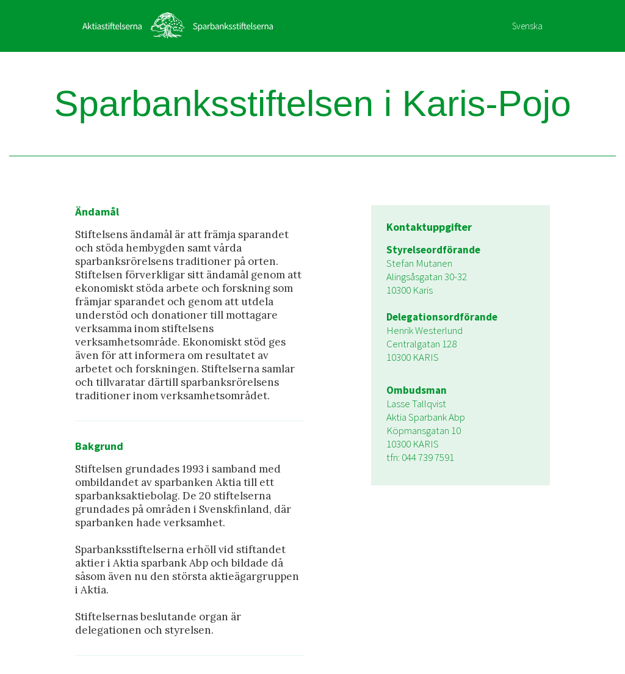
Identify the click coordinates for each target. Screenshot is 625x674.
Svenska (527, 26)
